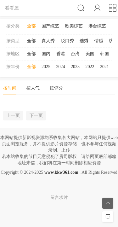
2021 (104, 66)
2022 (90, 66)
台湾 (75, 53)
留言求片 (59, 197)
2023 (75, 66)
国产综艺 (50, 26)
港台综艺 (97, 26)
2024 (60, 66)
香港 (60, 53)
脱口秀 (67, 40)
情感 (98, 40)
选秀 (84, 40)
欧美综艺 (74, 26)
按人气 (33, 88)
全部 (31, 26)
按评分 (56, 88)
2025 (46, 66)
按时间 (9, 88)
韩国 (104, 53)
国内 (46, 53)
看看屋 (12, 7)
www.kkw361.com (61, 172)
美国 (90, 53)
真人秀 (48, 40)
